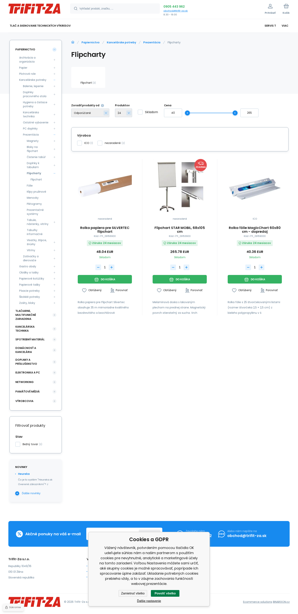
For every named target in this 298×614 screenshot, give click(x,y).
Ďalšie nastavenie (149, 601)
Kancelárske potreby (121, 42)
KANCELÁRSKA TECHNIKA (25, 329)
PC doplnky (30, 128)
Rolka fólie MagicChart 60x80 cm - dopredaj (255, 230)
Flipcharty (34, 173)
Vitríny (31, 250)
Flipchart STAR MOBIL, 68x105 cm (180, 230)
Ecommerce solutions (257, 602)
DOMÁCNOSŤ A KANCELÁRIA (25, 350)
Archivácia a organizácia (27, 60)
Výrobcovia (24, 401)
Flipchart (36, 179)
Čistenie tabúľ (36, 157)
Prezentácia (151, 42)
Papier (23, 68)
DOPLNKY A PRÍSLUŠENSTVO (26, 362)
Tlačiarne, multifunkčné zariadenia (25, 315)
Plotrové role (27, 74)
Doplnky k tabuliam (33, 165)
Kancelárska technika (31, 114)
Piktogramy (34, 204)
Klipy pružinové (36, 192)
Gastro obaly (27, 266)
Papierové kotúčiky (31, 278)
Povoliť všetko (165, 593)
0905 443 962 (174, 6)
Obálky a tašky (29, 272)
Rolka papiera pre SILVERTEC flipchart (104, 230)
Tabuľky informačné (35, 232)
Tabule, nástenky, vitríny (37, 222)
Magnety (33, 141)
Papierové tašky (29, 285)
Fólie (30, 185)
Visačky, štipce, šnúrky (37, 242)
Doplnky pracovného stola (34, 94)
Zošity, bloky (27, 303)
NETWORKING (24, 382)
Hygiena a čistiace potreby (35, 104)
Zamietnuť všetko (132, 593)
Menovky (33, 198)
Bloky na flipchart (32, 149)
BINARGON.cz (281, 602)
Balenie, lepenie (33, 86)
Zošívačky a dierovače (31, 258)
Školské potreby (29, 297)
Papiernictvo (91, 42)
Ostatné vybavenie (35, 122)
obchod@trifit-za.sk (175, 11)
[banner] (34, 10)
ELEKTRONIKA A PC (27, 372)
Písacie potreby (29, 291)
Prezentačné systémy (35, 212)
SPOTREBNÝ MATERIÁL (30, 339)
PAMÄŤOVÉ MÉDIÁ (27, 391)
